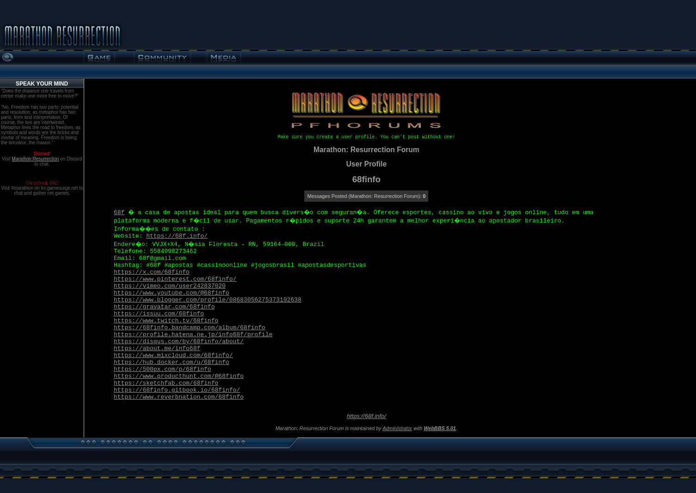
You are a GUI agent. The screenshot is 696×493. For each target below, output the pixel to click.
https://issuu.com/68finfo (159, 313)
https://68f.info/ (177, 236)
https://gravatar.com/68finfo (164, 306)
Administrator (397, 428)
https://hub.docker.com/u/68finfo (171, 362)
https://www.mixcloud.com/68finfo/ (173, 355)
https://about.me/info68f (157, 348)
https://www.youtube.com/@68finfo (171, 293)
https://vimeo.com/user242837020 (170, 286)
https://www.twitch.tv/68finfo (166, 320)
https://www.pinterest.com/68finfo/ (175, 279)
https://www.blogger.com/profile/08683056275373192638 (208, 299)
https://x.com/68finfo (152, 272)
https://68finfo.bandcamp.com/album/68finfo (189, 327)
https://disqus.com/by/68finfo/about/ (179, 341)
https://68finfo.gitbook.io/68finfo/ (177, 390)
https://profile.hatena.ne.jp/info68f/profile (193, 334)
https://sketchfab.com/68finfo (166, 383)
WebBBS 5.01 (440, 428)
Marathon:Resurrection (35, 158)
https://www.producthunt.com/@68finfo (179, 376)
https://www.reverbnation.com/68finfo (179, 397)
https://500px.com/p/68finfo (162, 369)
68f (119, 212)
